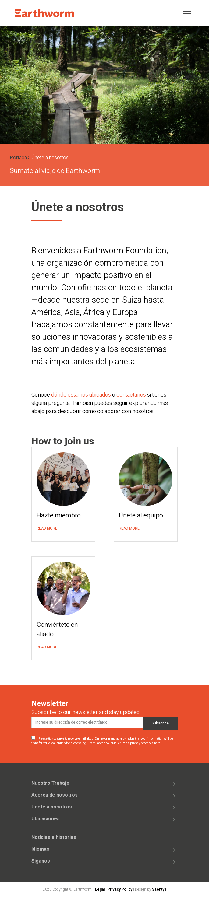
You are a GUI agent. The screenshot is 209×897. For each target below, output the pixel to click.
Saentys (159, 889)
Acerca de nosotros (54, 795)
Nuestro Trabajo (50, 783)
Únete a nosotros (51, 807)
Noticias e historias (53, 837)
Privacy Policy (120, 889)
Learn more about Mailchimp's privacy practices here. (124, 743)
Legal (100, 889)
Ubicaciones (45, 818)
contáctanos (131, 395)
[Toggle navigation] (186, 13)
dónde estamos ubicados (81, 395)
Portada (18, 157)
